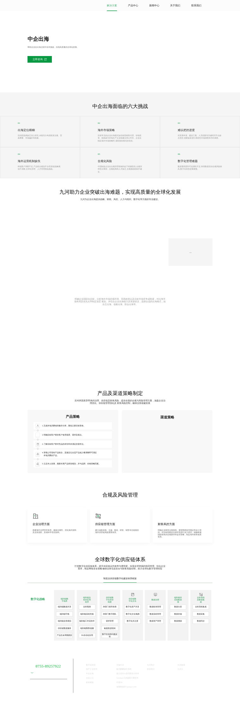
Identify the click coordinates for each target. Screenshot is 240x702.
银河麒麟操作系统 (124, 669)
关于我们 (175, 5)
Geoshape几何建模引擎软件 (127, 678)
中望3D (119, 682)
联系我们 (196, 5)
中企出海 (90, 673)
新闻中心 (154, 5)
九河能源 (181, 665)
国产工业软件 (91, 669)
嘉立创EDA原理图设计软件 (127, 673)
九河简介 (151, 665)
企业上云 (90, 678)
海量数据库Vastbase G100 (126, 687)
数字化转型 (90, 665)
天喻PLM (120, 665)
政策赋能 (90, 682)
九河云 (180, 669)
